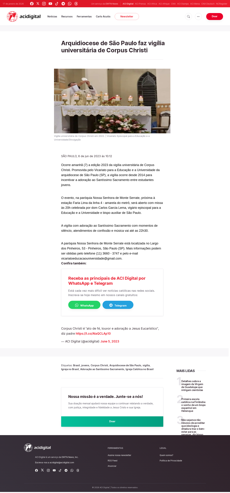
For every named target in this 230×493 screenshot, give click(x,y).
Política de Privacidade (171, 461)
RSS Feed (112, 461)
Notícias (52, 16)
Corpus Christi (99, 365)
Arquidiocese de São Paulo (125, 365)
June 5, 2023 (110, 341)
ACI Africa (152, 3)
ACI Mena (195, 3)
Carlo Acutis (103, 16)
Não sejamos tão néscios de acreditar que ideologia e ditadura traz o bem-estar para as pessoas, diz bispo (193, 427)
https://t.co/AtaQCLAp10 (94, 334)
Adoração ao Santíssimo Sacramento (102, 369)
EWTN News (112, 3)
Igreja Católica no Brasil (140, 369)
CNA (173, 3)
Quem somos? (166, 456)
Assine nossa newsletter (119, 456)
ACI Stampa (183, 3)
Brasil (76, 365)
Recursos (67, 16)
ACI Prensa (140, 3)
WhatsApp (87, 305)
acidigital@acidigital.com (62, 463)
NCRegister (221, 3)
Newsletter (126, 16)
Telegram (124, 305)
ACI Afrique (164, 3)
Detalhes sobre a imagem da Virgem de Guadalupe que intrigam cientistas (192, 385)
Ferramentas (84, 16)
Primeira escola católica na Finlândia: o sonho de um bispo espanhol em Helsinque (193, 405)
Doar (214, 16)
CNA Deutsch (208, 3)
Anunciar (112, 467)
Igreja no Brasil (70, 369)
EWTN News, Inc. (70, 458)
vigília (146, 365)
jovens (85, 365)
